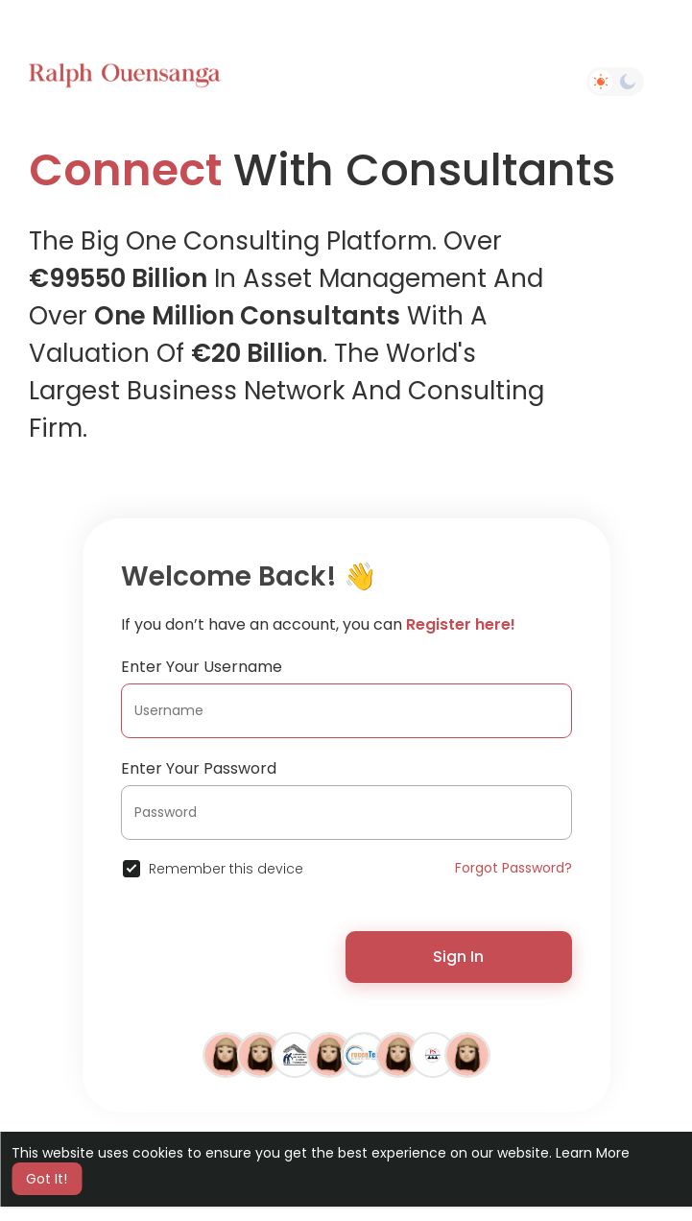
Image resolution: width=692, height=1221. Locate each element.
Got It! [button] (46, 1178)
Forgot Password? (513, 867)
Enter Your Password (198, 768)
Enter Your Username (201, 667)
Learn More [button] (593, 1152)
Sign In (458, 957)
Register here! (460, 624)
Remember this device (226, 868)
